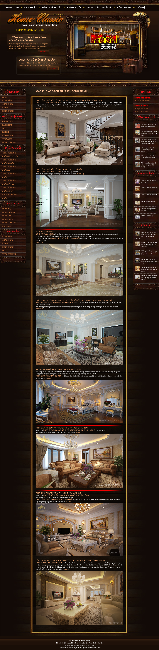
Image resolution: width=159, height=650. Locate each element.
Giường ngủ (7, 104)
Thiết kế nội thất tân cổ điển (48, 172)
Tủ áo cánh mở (9, 254)
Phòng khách (8, 212)
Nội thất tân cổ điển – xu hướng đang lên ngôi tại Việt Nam (149, 244)
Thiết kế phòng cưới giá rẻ (9, 189)
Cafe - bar (7, 226)
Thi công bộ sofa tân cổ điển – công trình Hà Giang (148, 165)
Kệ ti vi (5, 132)
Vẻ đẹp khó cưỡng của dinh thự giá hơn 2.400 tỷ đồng (149, 269)
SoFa (4, 251)
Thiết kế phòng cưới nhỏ (149, 187)
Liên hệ (141, 8)
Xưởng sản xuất (146, 117)
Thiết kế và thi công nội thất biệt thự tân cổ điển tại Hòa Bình (63, 428)
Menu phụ (6, 209)
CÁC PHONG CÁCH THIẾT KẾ (53, 91)
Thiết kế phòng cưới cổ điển (9, 161)
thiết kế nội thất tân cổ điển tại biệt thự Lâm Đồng (66, 495)
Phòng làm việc (9, 142)
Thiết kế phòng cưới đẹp (9, 168)
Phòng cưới (74, 8)
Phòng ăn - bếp (8, 216)
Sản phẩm (13, 231)
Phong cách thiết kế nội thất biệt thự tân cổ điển (58, 369)
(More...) (43, 51)
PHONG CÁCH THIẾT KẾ (99, 8)
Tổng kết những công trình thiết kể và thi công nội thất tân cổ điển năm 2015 (71, 561)
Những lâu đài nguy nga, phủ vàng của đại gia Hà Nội (149, 253)
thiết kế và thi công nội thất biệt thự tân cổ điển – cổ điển (69, 430)
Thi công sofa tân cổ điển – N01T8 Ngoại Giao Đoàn (149, 149)
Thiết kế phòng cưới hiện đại (9, 182)
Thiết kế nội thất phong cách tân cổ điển (54, 499)
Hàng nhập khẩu (51, 8)
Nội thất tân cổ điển (45, 232)
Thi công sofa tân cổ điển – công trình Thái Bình (149, 156)
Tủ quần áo (7, 139)
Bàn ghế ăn (7, 101)
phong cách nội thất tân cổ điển (65, 238)
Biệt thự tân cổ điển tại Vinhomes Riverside (55, 302)
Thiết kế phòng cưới (9, 175)
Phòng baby (7, 219)
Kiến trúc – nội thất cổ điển (48, 103)
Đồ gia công (13, 92)
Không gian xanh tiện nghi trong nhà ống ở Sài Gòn (149, 261)
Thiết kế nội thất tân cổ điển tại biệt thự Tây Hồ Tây (59, 169)
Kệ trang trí (8, 111)
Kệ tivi (5, 107)
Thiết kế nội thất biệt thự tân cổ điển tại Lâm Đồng (58, 493)
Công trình (124, 8)
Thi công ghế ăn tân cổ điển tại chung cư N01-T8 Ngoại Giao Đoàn (148, 141)
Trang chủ (12, 8)
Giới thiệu (30, 8)
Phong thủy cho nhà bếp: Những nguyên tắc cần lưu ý (149, 277)
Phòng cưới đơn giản (147, 216)
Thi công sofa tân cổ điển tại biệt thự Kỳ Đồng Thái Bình (149, 133)
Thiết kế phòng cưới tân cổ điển (10, 154)
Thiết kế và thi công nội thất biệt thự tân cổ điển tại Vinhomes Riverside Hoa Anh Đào (74, 300)
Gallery (13, 203)
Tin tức (146, 225)
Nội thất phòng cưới (9, 196)
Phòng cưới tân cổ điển (148, 201)
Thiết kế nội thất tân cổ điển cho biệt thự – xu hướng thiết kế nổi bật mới (69, 100)
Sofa (4, 97)
